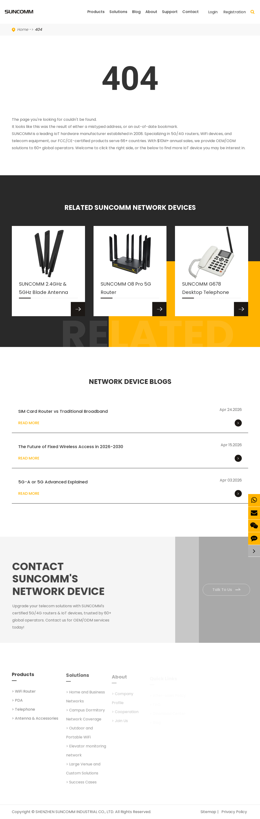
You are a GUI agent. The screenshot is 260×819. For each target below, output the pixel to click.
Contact (190, 16)
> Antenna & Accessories (35, 721)
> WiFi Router (24, 694)
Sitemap (208, 811)
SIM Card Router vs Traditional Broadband (63, 411)
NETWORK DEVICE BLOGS (130, 382)
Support (170, 16)
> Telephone (23, 712)
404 (38, 29)
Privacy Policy (234, 811)
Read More (130, 423)
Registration (234, 12)
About (151, 16)
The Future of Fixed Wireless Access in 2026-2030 (70, 447)
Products (96, 16)
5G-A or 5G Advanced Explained (53, 482)
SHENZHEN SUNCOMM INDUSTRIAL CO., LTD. (75, 811)
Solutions (118, 16)
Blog (136, 16)
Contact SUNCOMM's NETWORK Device (61, 579)
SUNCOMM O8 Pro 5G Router (126, 289)
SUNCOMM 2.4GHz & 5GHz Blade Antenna (43, 289)
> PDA (17, 703)
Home (22, 29)
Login (213, 12)
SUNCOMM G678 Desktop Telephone (205, 289)
